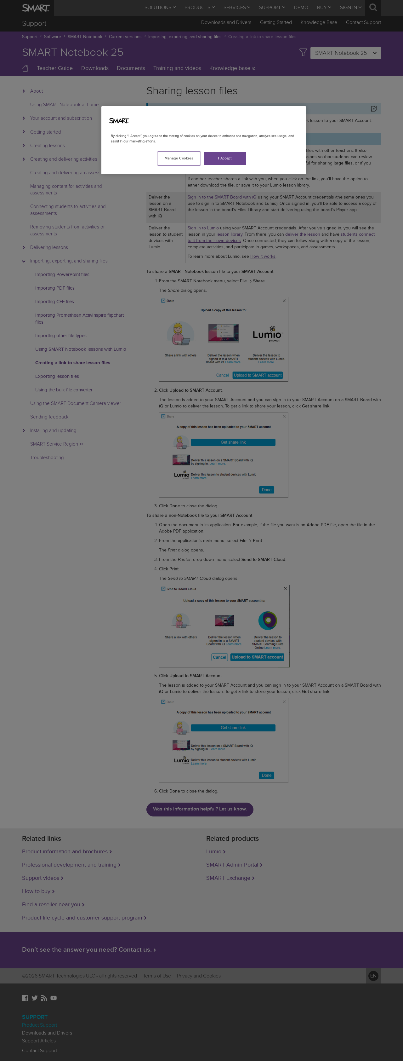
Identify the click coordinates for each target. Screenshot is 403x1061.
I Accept (225, 158)
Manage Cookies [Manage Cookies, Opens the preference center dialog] (179, 158)
